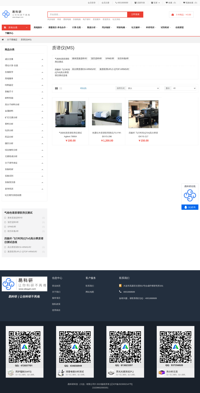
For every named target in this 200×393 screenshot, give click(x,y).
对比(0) (83, 88)
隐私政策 (56, 304)
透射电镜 (67, 19)
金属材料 (9, 111)
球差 (59, 19)
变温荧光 (106, 19)
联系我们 (90, 286)
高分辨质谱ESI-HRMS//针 (26, 247)
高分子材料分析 (12, 104)
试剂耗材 (165, 27)
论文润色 (116, 19)
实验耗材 (9, 169)
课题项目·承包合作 (57, 27)
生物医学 (9, 72)
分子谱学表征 (11, 163)
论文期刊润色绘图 (13, 195)
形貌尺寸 (9, 91)
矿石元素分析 (11, 117)
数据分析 (91, 27)
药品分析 (9, 137)
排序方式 (121, 88)
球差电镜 (121, 27)
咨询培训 (9, 189)
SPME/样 (26, 226)
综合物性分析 (11, 150)
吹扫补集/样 (26, 231)
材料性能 (9, 98)
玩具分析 (9, 130)
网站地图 (90, 292)
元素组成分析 (11, 156)
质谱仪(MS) (26, 39)
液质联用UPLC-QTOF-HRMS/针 (26, 251)
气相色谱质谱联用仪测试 (70, 133)
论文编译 (135, 27)
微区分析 (9, 143)
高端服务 (38, 27)
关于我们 (56, 292)
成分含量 (9, 59)
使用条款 (56, 310)
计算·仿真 (76, 27)
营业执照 (56, 286)
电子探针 (87, 19)
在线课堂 (179, 27)
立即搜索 (135, 14)
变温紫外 (96, 19)
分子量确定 (12, 39)
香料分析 (9, 124)
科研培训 (150, 27)
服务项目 (56, 298)
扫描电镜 (77, 19)
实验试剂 (9, 176)
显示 (168, 88)
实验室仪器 (10, 182)
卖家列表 (139, 3)
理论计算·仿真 (11, 65)
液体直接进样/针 (26, 217)
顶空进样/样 (26, 222)
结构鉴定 (9, 85)
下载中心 (9, 33)
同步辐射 (51, 19)
